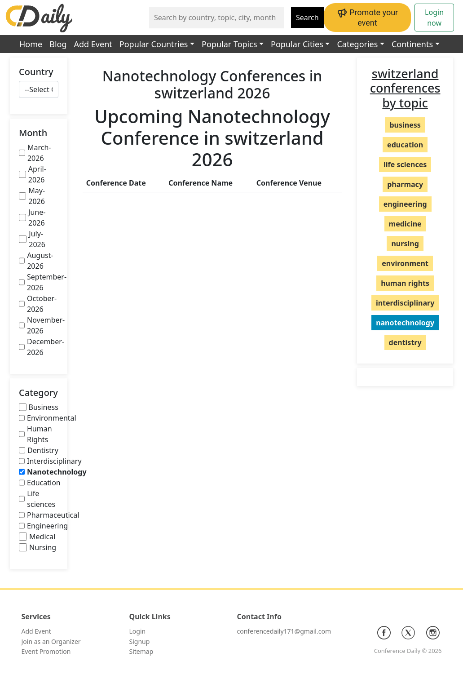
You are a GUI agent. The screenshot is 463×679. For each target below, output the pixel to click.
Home (30, 44)
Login (137, 631)
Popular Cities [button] (297, 44)
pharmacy (405, 184)
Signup (139, 641)
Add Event (93, 44)
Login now (434, 17)
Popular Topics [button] (229, 44)
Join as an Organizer (51, 641)
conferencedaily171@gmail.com (284, 631)
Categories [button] (357, 44)
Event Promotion (46, 651)
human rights (405, 283)
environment (405, 263)
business (404, 125)
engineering (405, 204)
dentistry (405, 342)
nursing (405, 244)
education (405, 145)
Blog (57, 44)
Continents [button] (412, 44)
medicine (405, 224)
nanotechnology (405, 323)
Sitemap (141, 651)
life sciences (405, 164)
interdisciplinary (405, 303)
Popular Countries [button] (153, 44)
